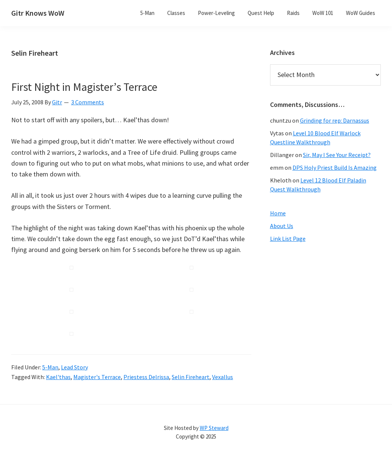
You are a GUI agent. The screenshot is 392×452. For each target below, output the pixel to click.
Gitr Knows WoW (37, 13)
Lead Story (74, 367)
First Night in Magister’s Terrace (84, 87)
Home (278, 213)
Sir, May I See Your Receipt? (337, 155)
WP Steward (214, 427)
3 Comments (87, 102)
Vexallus (222, 377)
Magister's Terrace (97, 377)
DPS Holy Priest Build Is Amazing (335, 167)
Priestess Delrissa (146, 377)
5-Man (50, 367)
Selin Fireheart (190, 377)
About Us (281, 226)
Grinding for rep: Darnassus (334, 120)
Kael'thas (58, 377)
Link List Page (288, 238)
